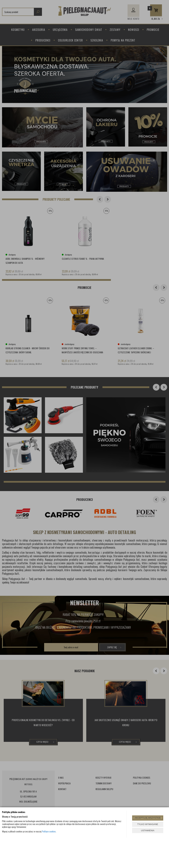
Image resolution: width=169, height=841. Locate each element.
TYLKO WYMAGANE (147, 824)
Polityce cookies (49, 831)
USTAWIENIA (147, 830)
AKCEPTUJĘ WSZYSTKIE (148, 818)
